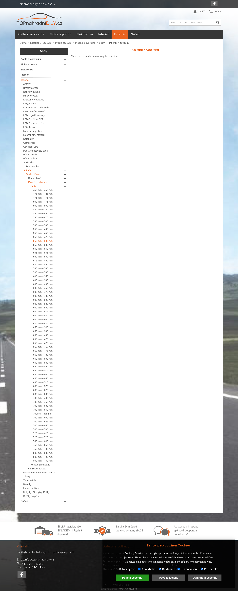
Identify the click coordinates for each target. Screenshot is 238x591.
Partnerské (209, 569)
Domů (23, 43)
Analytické (147, 569)
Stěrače (47, 43)
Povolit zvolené (168, 577)
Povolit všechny (132, 577)
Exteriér (34, 43)
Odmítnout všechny (205, 577)
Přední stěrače (63, 43)
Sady (102, 43)
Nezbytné (127, 569)
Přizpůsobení (188, 569)
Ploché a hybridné (85, 43)
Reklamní (166, 569)
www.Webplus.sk (128, 589)
